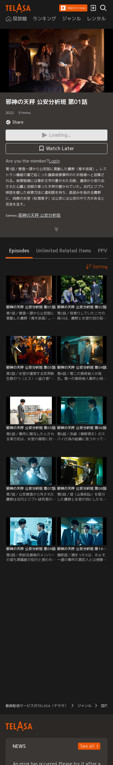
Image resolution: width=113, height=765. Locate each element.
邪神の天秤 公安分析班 (39, 215)
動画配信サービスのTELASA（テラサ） (37, 705)
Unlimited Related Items (63, 250)
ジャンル (84, 705)
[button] (73, 7)
